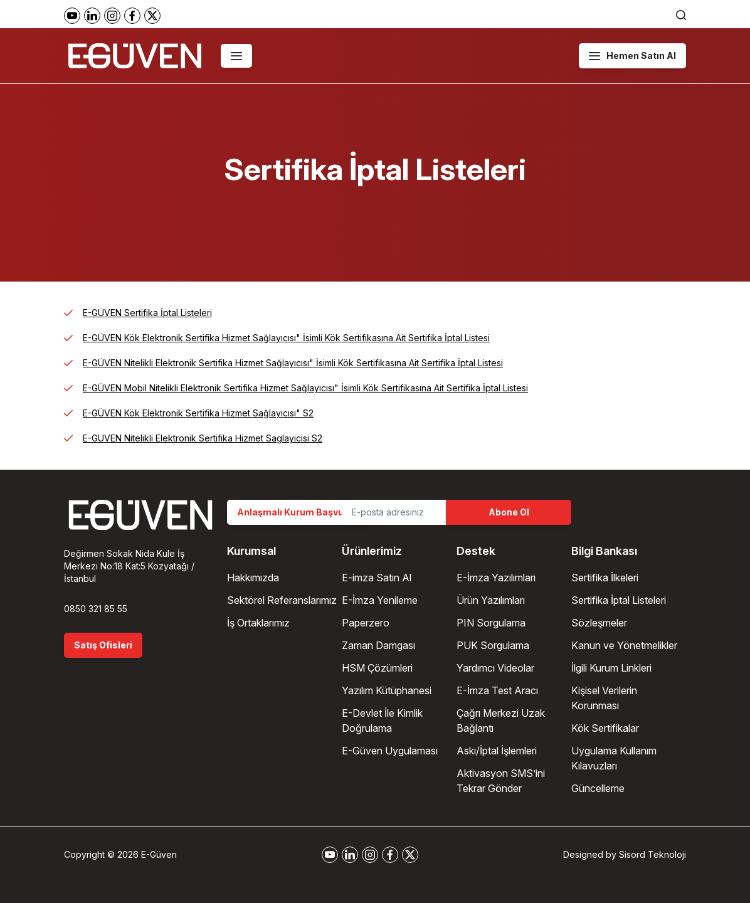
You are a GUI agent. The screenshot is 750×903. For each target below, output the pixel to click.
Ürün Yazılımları (491, 600)
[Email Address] (394, 512)
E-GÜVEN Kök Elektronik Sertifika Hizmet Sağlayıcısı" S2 (198, 413)
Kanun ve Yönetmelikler (624, 645)
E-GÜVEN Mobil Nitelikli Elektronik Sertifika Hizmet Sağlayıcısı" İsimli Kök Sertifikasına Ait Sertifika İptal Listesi (305, 388)
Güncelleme (598, 788)
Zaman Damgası (378, 645)
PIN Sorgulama (491, 622)
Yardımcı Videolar (495, 668)
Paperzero (365, 622)
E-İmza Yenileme (380, 600)
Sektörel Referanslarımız (282, 600)
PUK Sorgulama (493, 645)
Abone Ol (509, 512)
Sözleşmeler (599, 622)
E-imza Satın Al (376, 577)
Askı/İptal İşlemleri (497, 750)
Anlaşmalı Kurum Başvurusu (300, 512)
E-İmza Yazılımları (496, 577)
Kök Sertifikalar (605, 728)
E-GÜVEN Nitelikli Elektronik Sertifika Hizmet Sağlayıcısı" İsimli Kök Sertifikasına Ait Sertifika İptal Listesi (293, 362)
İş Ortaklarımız (258, 622)
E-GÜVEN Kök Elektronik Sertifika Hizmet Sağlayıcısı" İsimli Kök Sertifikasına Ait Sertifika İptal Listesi (286, 337)
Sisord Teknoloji (652, 854)
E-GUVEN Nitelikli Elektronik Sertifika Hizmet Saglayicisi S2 (202, 438)
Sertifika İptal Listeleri (618, 600)
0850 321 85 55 (95, 608)
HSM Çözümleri (377, 668)
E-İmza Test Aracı (497, 690)
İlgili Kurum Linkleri (611, 668)
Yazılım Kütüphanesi (386, 690)
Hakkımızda (253, 577)
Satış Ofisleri (103, 645)
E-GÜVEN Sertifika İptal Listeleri (147, 312)
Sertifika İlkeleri (604, 577)
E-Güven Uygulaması (390, 750)
